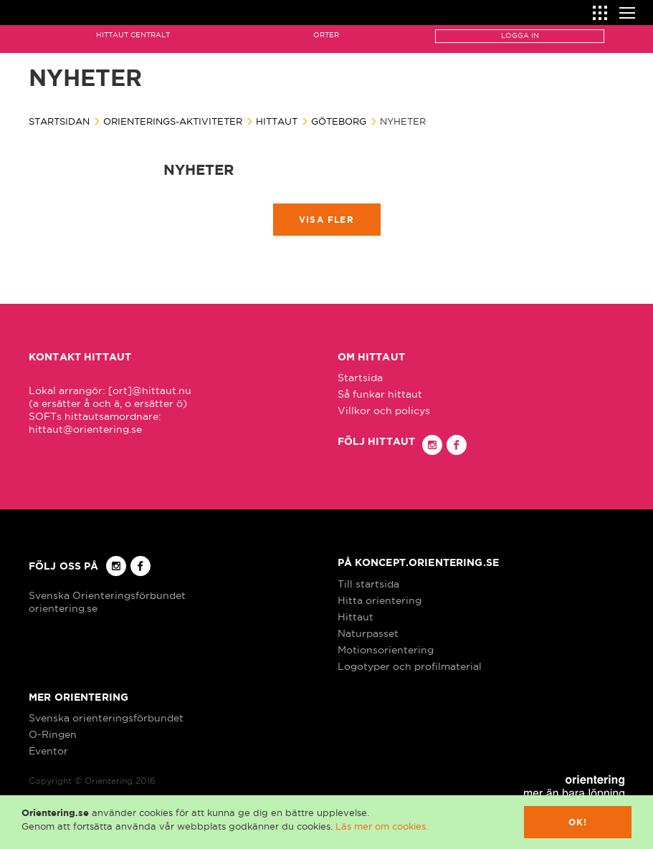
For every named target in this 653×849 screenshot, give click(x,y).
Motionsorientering (386, 650)
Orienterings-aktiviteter (172, 121)
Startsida (360, 377)
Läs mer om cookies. (381, 826)
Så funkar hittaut (380, 394)
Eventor (48, 751)
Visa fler (326, 219)
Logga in (520, 35)
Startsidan (59, 121)
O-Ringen (53, 734)
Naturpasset (368, 633)
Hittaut (276, 121)
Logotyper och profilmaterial (410, 666)
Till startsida (368, 584)
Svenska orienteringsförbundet (106, 718)
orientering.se (63, 608)
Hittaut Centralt (133, 35)
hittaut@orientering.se (85, 429)
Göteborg (338, 121)
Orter (326, 35)
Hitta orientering (379, 600)
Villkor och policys (384, 410)
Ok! (578, 822)
